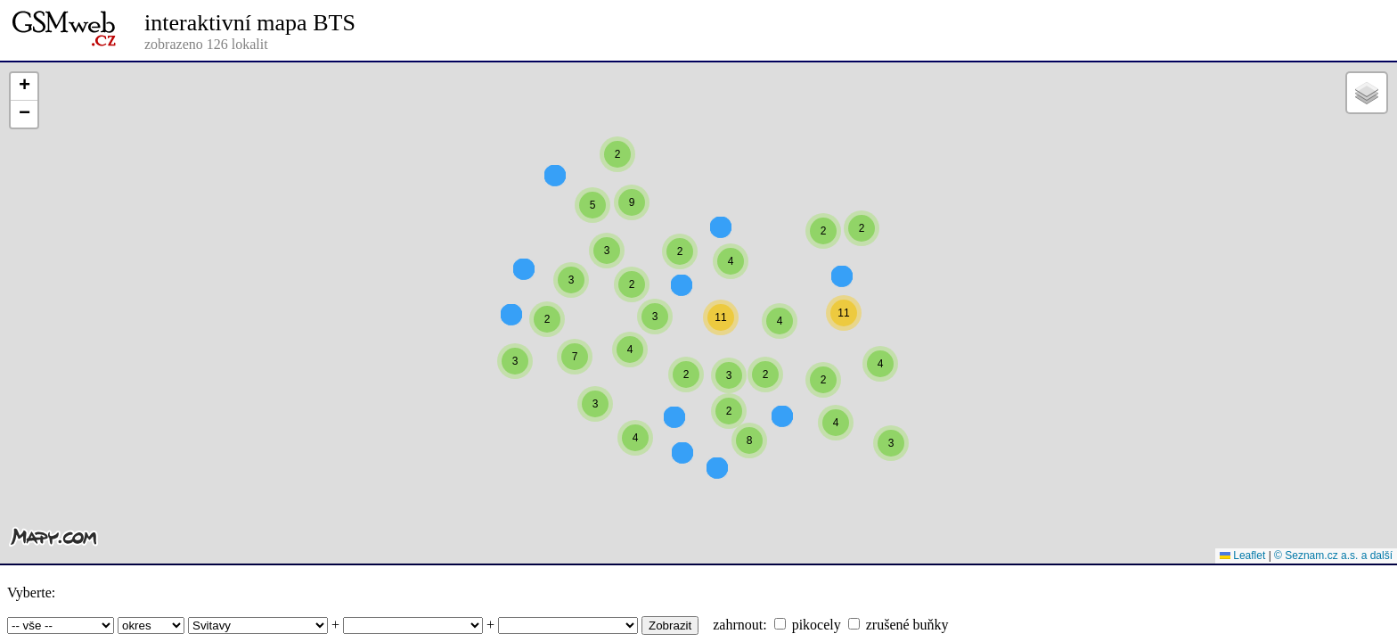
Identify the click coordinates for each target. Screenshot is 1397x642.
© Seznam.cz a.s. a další (1333, 555)
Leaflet (1242, 555)
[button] (617, 186)
